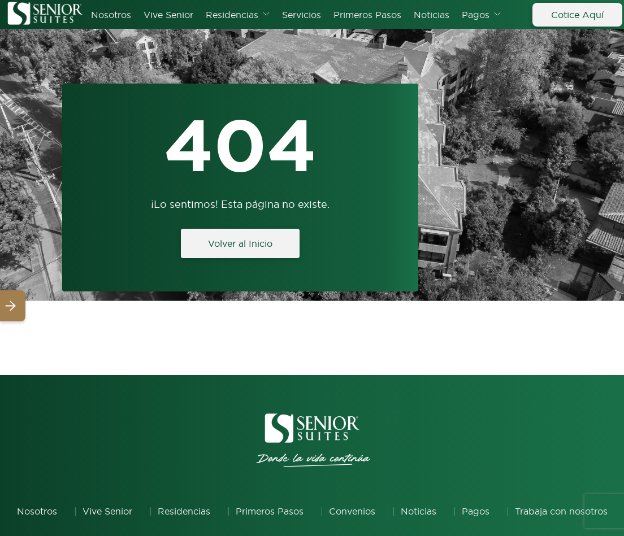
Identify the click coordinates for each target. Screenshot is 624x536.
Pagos (475, 14)
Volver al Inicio (240, 243)
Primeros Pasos (367, 14)
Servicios (301, 14)
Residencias (232, 14)
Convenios (352, 511)
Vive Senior (168, 14)
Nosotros (111, 14)
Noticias (431, 14)
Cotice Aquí (577, 14)
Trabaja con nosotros (561, 511)
